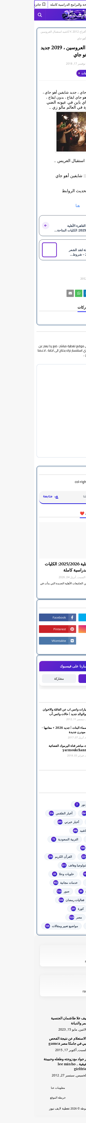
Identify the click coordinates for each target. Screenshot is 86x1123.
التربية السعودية (30, 839)
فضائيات (67, 900)
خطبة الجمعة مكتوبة (60, 891)
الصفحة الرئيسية (71, 32)
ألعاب (69, 830)
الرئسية (62, 1088)
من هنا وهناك (64, 926)
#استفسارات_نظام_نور (58, 804)
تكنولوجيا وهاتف (40, 865)
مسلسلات (66, 917)
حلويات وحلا (28, 873)
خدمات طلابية (64, 882)
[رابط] (43, 131)
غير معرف (72, 64)
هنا (43, 205)
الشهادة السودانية (61, 856)
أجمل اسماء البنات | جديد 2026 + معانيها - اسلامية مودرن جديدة (34, 730)
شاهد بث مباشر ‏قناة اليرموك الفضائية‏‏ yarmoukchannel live (37, 748)
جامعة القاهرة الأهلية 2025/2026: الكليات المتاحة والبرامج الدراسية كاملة (46, 567)
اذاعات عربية (64, 839)
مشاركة (25, 678)
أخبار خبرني (34, 821)
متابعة (61, 678)
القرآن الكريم (26, 856)
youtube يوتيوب (61, 813)
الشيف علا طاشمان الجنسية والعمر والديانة (37, 1020)
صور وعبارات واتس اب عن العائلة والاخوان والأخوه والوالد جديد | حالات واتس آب (34, 712)
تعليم (69, 865)
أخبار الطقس (26, 813)
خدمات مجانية (31, 882)
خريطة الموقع (23, 1097)
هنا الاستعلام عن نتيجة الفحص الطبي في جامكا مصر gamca (35, 1041)
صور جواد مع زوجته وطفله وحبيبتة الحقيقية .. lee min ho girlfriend (33, 1064)
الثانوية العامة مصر (61, 847)
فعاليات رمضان (37, 900)
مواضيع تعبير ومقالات (27, 926)
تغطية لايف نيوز (25, 1108)
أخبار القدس (65, 821)
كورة (43, 908)
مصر (41, 917)
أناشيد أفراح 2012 (48, 32)
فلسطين (67, 908)
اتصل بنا (62, 1097)
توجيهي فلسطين (62, 873)
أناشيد (46, 830)
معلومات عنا (24, 1088)
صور (28, 891)
